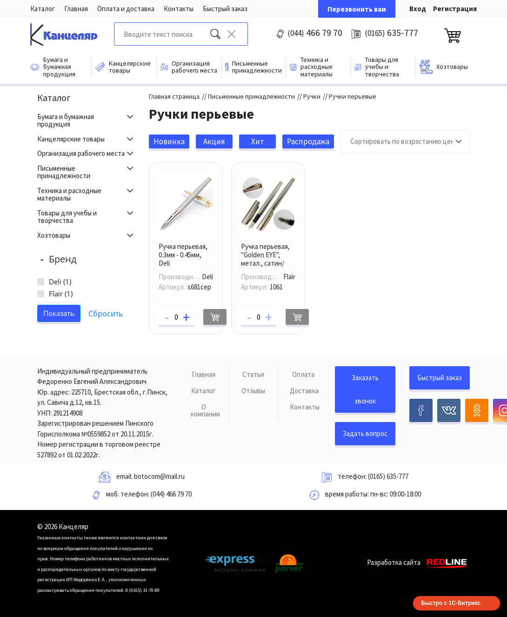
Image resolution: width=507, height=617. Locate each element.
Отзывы (253, 390)
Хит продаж (257, 142)
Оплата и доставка (125, 8)
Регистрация (455, 8)
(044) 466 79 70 (171, 494)
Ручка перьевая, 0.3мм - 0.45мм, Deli (183, 255)
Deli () (60, 281)
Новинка (169, 141)
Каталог (42, 8)
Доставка (304, 390)
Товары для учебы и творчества (67, 216)
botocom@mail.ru (159, 476)
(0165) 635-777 (388, 476)
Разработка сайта (418, 562)
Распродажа (308, 141)
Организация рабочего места (81, 153)
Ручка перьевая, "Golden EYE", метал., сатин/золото (265, 259)
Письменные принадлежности (63, 172)
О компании (205, 410)
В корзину (215, 317)
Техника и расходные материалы (69, 194)
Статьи (253, 374)
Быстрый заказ (225, 8)
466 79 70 (314, 32)
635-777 (391, 32)
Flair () (61, 293)
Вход (417, 8)
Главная (76, 8)
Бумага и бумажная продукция (65, 120)
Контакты (178, 8)
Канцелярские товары (71, 138)
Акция (214, 141)
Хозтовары (53, 235)
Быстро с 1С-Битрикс (450, 603)
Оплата (303, 374)
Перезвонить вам (356, 9)
